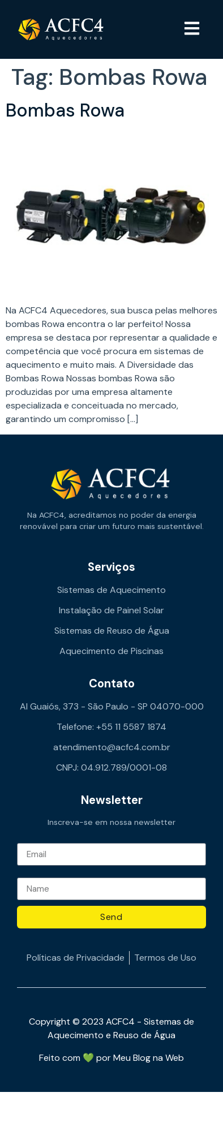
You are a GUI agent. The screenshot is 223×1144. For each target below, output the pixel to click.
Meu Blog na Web (148, 1058)
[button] (192, 29)
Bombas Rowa (65, 110)
